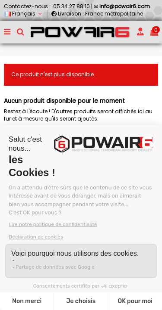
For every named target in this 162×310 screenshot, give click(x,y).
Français (23, 13)
